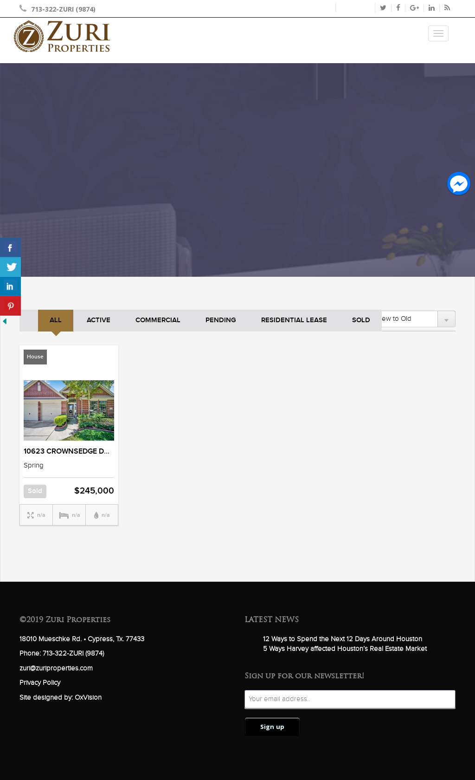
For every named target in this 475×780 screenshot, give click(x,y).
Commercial (157, 320)
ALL (56, 320)
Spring (34, 465)
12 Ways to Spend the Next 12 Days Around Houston (342, 639)
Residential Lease (294, 320)
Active (98, 320)
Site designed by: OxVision (60, 698)
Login (321, 7)
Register (354, 7)
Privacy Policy (39, 683)
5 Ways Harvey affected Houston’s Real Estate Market (345, 649)
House (35, 356)
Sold (361, 320)
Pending (220, 320)
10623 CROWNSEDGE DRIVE (72, 451)
